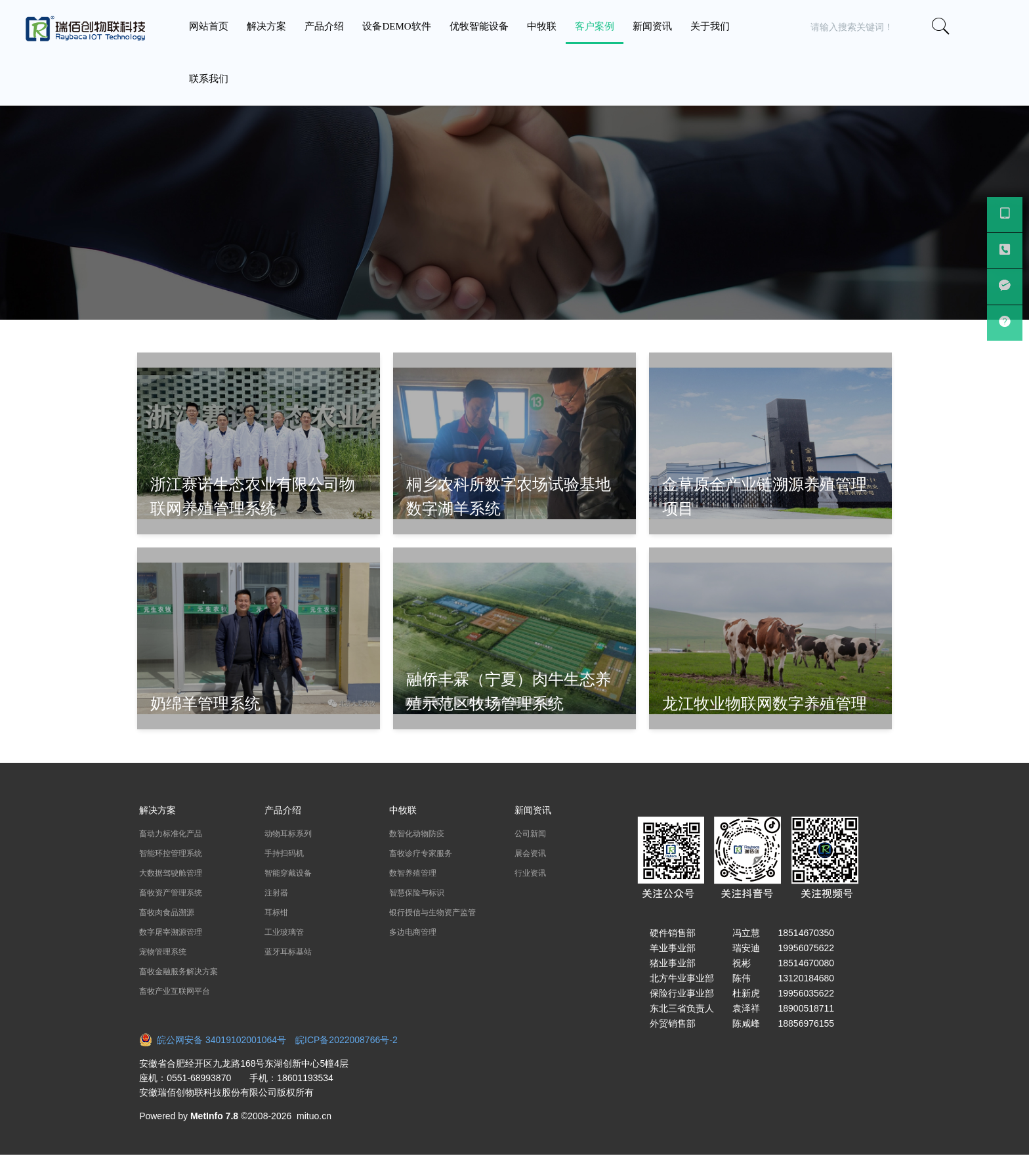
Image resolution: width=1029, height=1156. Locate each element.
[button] (985, 27)
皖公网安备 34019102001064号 (217, 1039)
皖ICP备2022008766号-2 (346, 1040)
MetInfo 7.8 (214, 1116)
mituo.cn (314, 1116)
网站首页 (208, 26)
